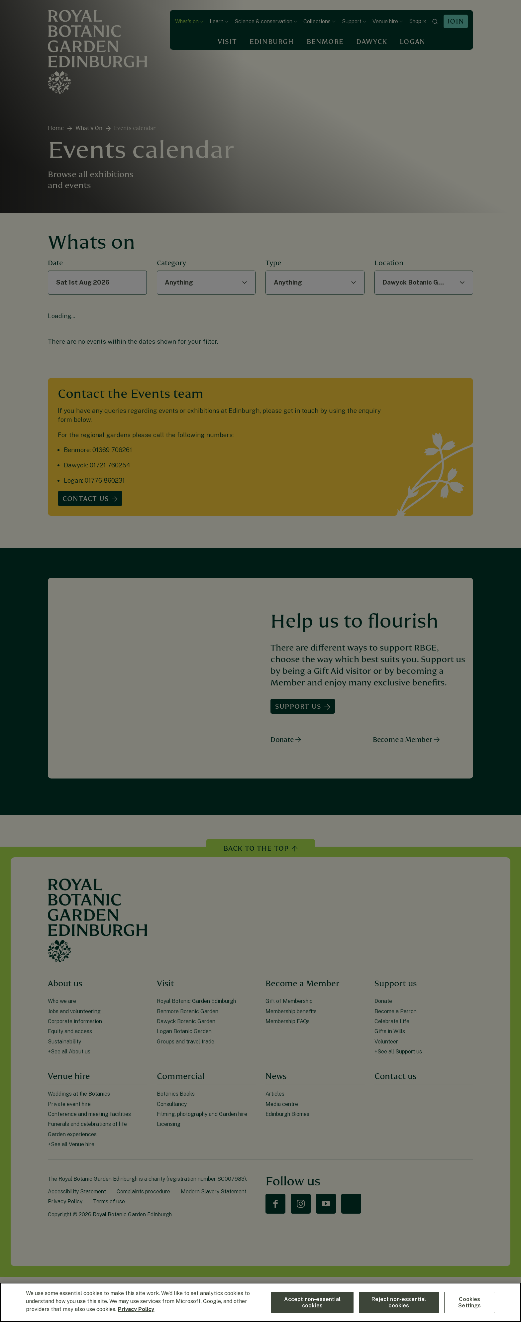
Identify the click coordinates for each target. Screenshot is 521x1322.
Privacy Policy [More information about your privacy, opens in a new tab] (136, 1309)
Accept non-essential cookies (312, 1302)
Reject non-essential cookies (398, 1302)
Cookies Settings (469, 1302)
